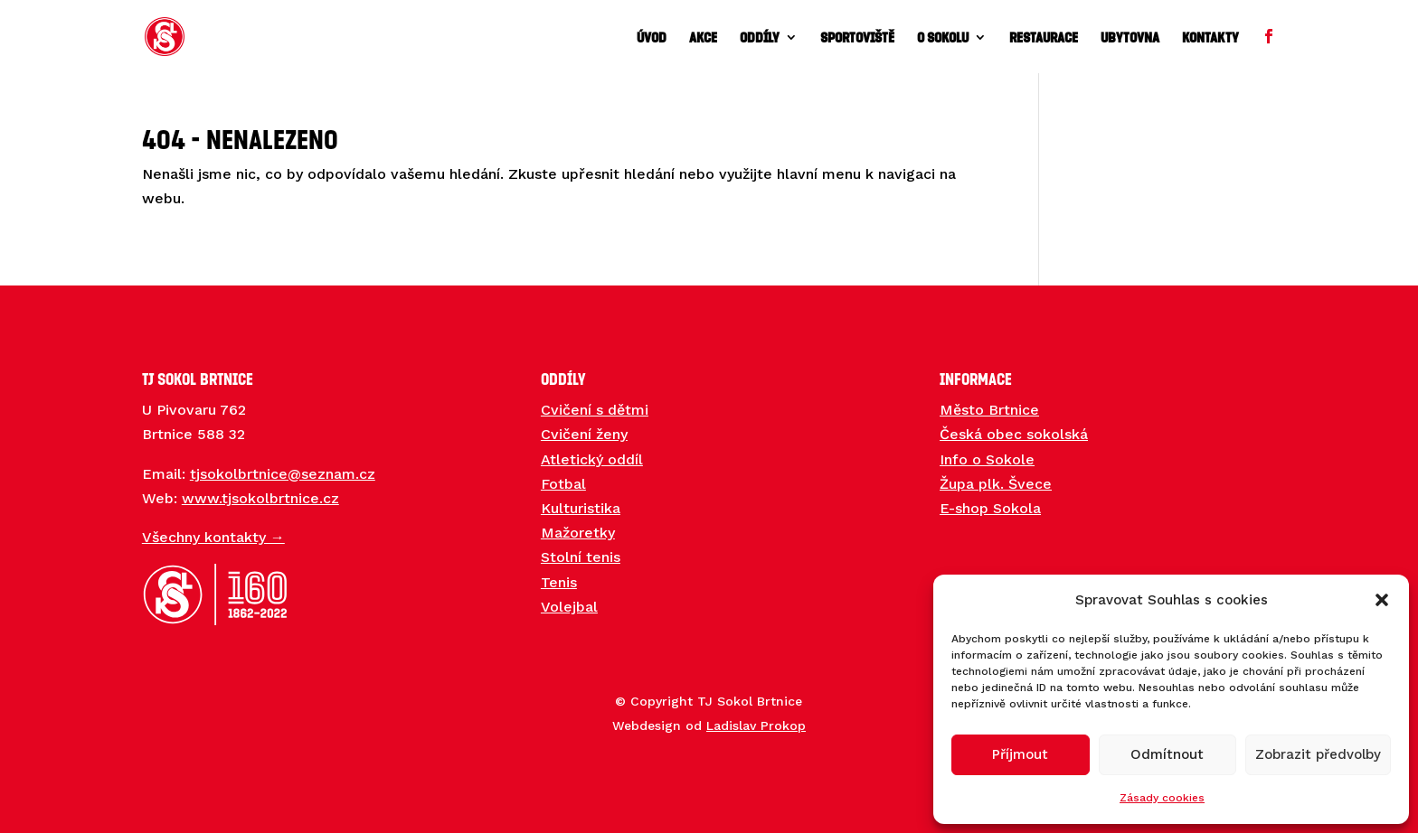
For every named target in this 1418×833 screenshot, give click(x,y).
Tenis (559, 582)
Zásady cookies (1162, 797)
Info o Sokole (987, 459)
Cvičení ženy (584, 434)
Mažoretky (578, 532)
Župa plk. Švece (996, 483)
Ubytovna (1130, 38)
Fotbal (563, 483)
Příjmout (1020, 754)
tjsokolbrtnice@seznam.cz (282, 473)
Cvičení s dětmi (594, 409)
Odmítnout (1167, 754)
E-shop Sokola (990, 508)
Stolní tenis (580, 557)
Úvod (651, 38)
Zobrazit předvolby (1318, 754)
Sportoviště (857, 38)
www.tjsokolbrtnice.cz (260, 498)
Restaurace (1043, 38)
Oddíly (760, 38)
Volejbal (569, 606)
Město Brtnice (989, 409)
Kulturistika (580, 508)
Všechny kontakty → (213, 537)
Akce (703, 38)
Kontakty (1210, 38)
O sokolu (943, 38)
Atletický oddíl (592, 459)
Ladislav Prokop (756, 725)
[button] (1382, 600)
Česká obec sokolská (1014, 434)
